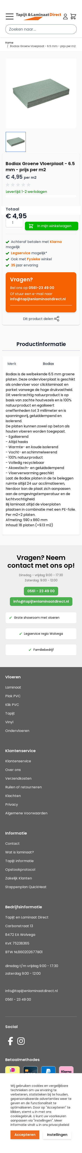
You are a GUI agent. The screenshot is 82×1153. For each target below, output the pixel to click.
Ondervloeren (17, 730)
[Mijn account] (65, 16)
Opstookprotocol (20, 869)
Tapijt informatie (19, 860)
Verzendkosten (18, 778)
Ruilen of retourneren (23, 787)
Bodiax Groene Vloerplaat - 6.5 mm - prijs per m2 (43, 46)
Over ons (13, 769)
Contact (12, 843)
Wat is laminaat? (20, 852)
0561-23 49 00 (41, 287)
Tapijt (10, 713)
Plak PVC (13, 696)
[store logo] (38, 16)
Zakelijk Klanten (18, 878)
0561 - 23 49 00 (41, 591)
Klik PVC (12, 704)
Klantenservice (18, 761)
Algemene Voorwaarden (26, 813)
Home (9, 42)
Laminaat (13, 687)
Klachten (13, 795)
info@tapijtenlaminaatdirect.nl (38, 299)
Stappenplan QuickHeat (26, 886)
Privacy (11, 804)
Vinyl (9, 722)
